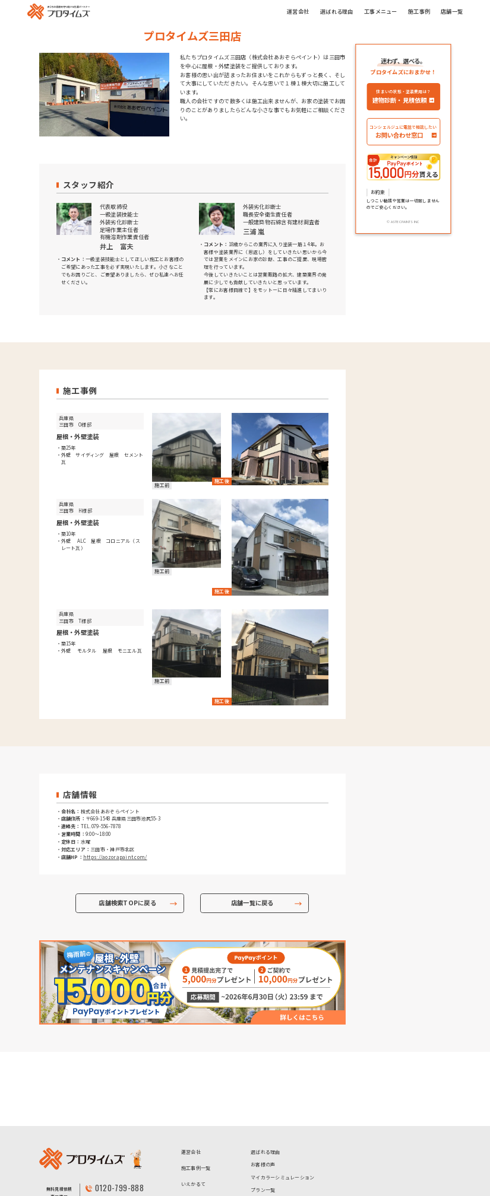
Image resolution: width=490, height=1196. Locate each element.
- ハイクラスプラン (272, 1169)
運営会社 (298, 11)
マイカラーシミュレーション (283, 1103)
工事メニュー (380, 11)
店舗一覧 (452, 11)
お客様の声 (263, 1090)
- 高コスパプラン (321, 1133)
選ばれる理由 (336, 11)
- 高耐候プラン (319, 1152)
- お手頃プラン (267, 1133)
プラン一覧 (263, 1115)
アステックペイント (203, 1150)
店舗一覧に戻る (252, 903)
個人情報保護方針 (200, 1166)
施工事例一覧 (196, 1093)
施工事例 (419, 11)
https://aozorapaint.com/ (115, 857)
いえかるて (193, 1109)
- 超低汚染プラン (269, 1152)
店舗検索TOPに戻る (127, 903)
